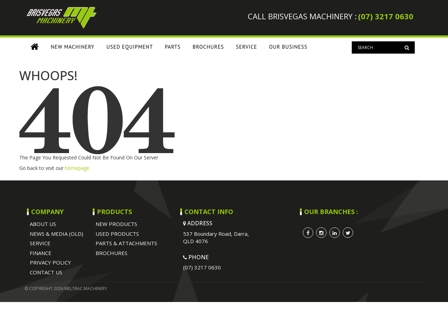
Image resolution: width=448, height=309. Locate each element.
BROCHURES (208, 46)
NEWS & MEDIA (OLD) (56, 233)
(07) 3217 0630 (385, 16)
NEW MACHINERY (72, 46)
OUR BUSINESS (288, 46)
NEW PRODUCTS (116, 223)
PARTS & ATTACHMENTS (126, 243)
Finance (40, 252)
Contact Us (46, 272)
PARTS (173, 46)
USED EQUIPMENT (129, 46)
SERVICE (246, 46)
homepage (77, 168)
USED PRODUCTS (117, 233)
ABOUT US (43, 223)
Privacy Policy (50, 262)
